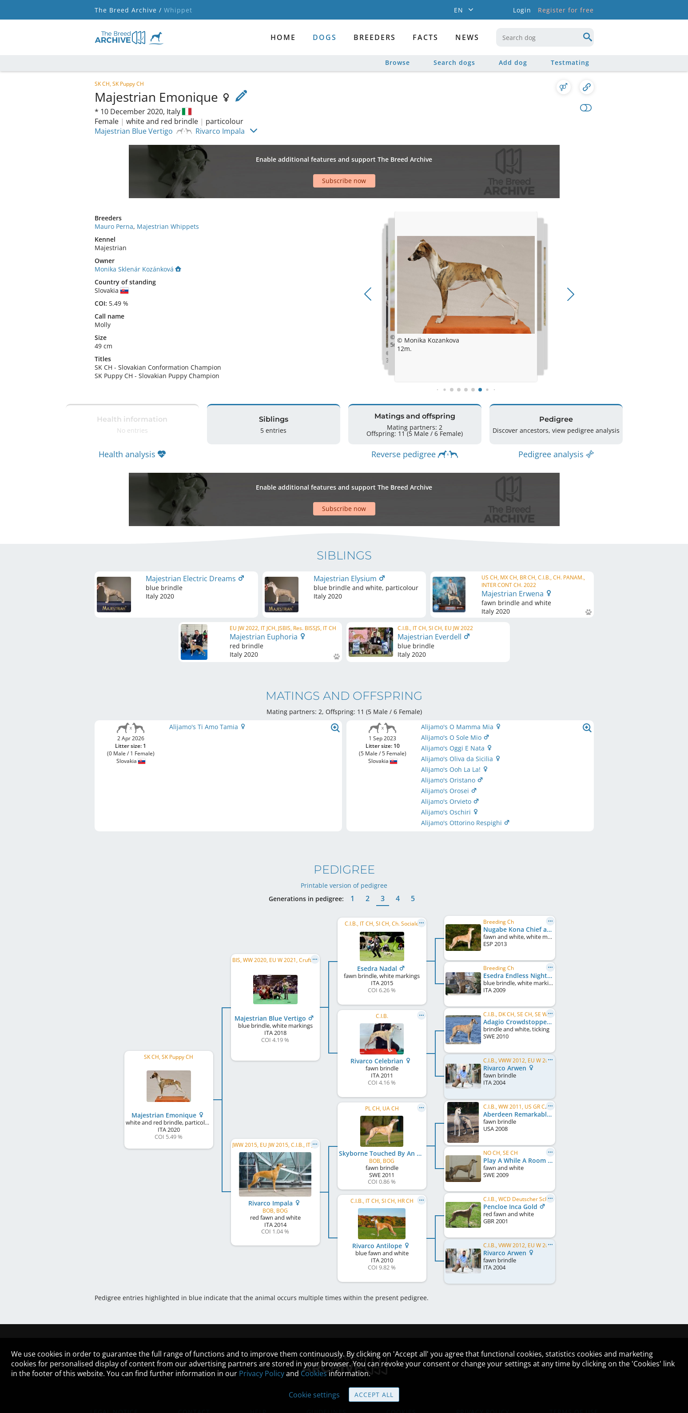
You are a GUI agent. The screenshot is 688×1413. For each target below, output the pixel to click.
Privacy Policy (261, 1373)
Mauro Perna (114, 195)
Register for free (566, 10)
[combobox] (545, 37)
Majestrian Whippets (168, 195)
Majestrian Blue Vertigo (134, 131)
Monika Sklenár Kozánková (138, 238)
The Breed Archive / (128, 10)
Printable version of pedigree (344, 832)
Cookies (314, 1373)
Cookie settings (314, 1395)
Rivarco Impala (220, 131)
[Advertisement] (310, 156)
